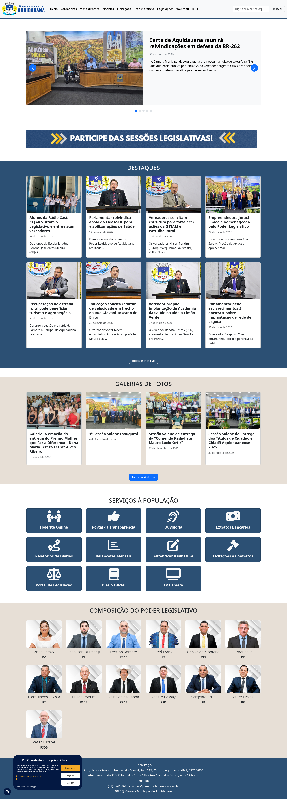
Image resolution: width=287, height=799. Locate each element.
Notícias (108, 9)
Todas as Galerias (143, 477)
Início (54, 9)
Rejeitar (70, 775)
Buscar (277, 9)
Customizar (70, 768)
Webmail (182, 9)
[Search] (251, 9)
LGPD (196, 9)
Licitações (124, 9)
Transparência (144, 9)
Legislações (165, 9)
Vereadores (69, 9)
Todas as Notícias (143, 361)
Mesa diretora (90, 9)
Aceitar (70, 782)
